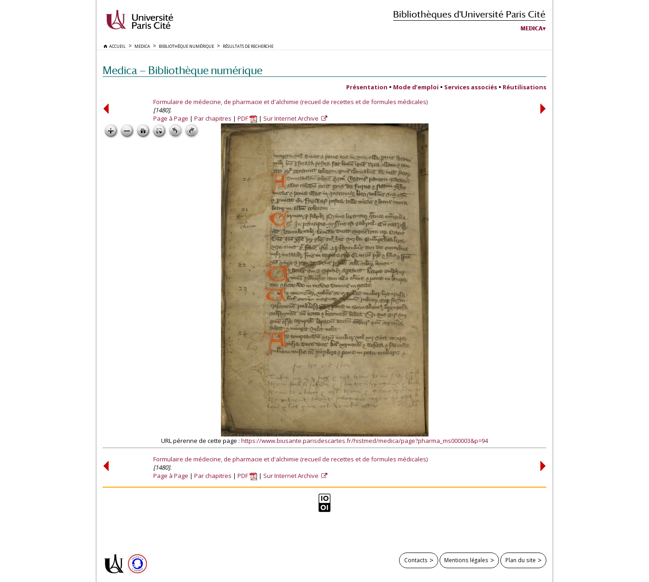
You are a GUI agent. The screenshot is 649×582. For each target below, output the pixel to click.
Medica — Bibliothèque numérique (182, 70)
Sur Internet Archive (291, 118)
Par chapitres (213, 118)
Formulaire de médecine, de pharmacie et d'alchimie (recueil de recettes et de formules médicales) (290, 102)
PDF (247, 118)
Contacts (416, 560)
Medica (532, 28)
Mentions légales (466, 560)
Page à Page (170, 118)
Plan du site (520, 560)
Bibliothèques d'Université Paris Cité (469, 14)
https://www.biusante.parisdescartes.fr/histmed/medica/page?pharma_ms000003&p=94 (364, 440)
